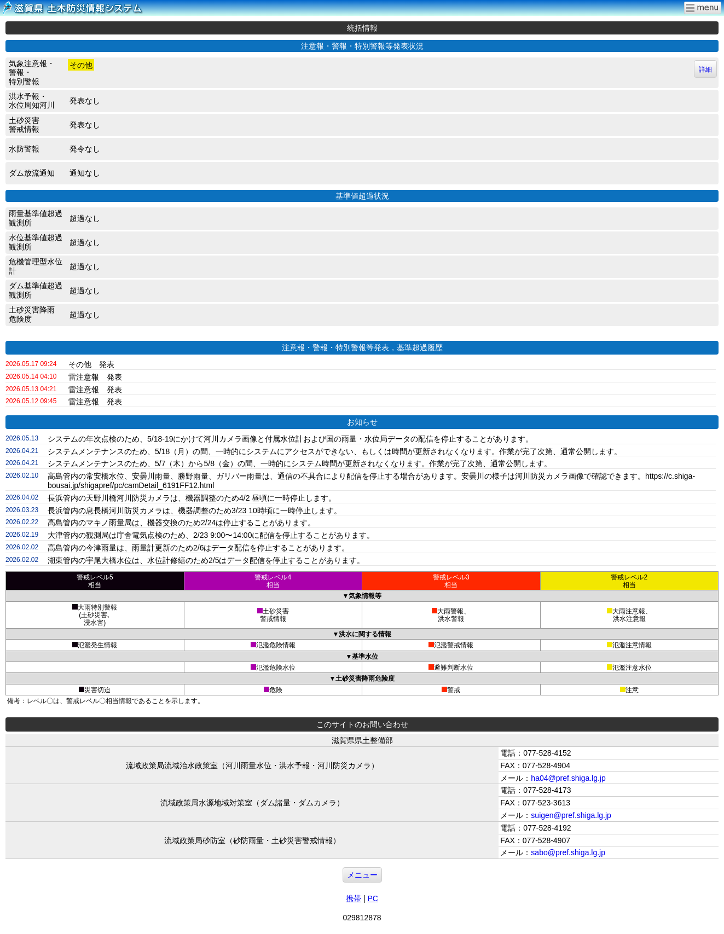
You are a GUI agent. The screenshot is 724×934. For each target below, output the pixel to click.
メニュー (362, 875)
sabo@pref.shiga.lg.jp (568, 852)
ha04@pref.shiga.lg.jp (568, 778)
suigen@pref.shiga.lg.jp (571, 815)
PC (372, 898)
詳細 (705, 69)
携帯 (353, 898)
